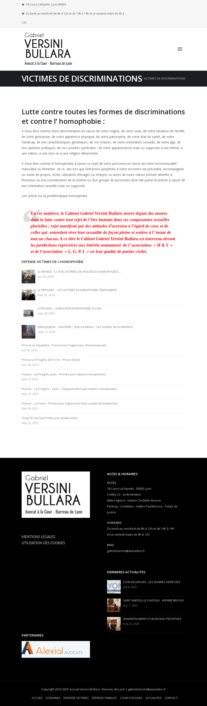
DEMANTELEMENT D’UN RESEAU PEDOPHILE (152, 619)
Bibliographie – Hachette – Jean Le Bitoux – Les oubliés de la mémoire (85, 327)
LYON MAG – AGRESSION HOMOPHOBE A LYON (69, 308)
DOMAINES (53, 698)
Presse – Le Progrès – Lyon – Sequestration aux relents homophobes (69, 389)
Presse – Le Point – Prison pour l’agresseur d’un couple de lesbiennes (70, 403)
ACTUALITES (154, 698)
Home (136, 78)
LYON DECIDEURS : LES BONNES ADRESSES (152, 582)
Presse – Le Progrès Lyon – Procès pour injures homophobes (64, 374)
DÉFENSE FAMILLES (104, 698)
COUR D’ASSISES (131, 698)
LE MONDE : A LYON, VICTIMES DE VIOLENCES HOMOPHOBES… (79, 272)
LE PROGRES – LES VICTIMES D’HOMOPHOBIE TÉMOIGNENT (77, 290)
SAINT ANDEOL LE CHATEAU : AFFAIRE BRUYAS (153, 600)
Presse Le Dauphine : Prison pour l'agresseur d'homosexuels (64, 345)
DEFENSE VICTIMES (76, 698)
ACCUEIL (37, 698)
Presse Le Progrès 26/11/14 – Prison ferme (51, 360)
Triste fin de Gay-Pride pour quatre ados (50, 418)
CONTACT (171, 698)
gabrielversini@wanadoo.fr (126, 551)
